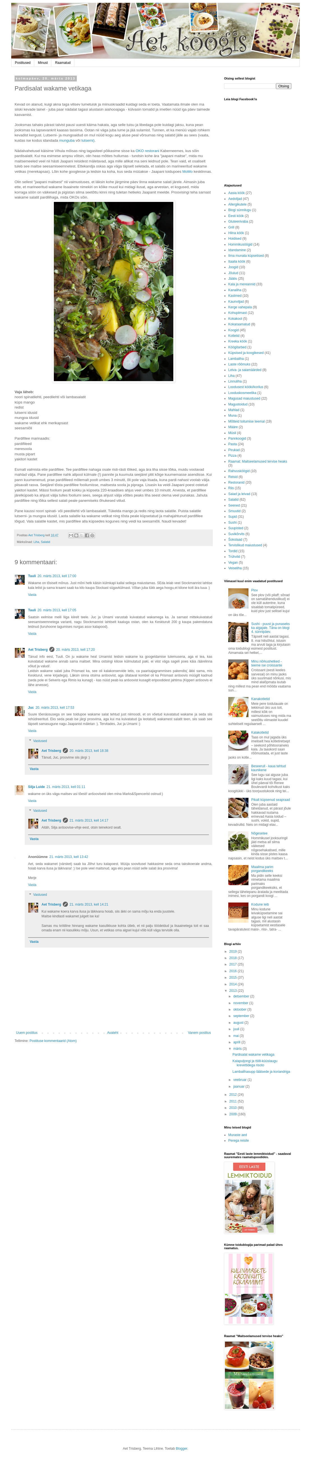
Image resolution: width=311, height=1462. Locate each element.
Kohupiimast (237, 313)
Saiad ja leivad (239, 494)
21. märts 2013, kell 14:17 (89, 820)
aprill (237, 1042)
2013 (233, 991)
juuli (236, 1029)
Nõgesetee (259, 833)
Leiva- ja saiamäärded (244, 370)
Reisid (233, 477)
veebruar (240, 1080)
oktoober (240, 1009)
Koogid (233, 330)
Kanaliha (234, 290)
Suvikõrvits (236, 534)
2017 (233, 964)
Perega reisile (238, 1140)
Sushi (232, 522)
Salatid (45, 542)
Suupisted (235, 528)
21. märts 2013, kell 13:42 (68, 857)
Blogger (181, 1449)
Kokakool (235, 319)
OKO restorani (147, 151)
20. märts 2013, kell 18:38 (89, 751)
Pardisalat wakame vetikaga (253, 1055)
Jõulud (233, 273)
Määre (233, 427)
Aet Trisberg (38, 650)
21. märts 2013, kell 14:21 (89, 904)
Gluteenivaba (238, 221)
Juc (31, 708)
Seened (234, 505)
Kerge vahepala (240, 307)
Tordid (233, 551)
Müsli (232, 433)
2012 (233, 1095)
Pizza (232, 456)
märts (238, 1049)
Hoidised (234, 239)
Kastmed (234, 296)
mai (236, 1036)
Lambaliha (236, 359)
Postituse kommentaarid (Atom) (53, 1041)
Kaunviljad (236, 302)
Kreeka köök (237, 341)
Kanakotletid (260, 699)
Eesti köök (236, 216)
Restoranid (236, 482)
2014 (233, 984)
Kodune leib (260, 904)
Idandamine (237, 250)
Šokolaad (235, 540)
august (238, 1023)
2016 (233, 971)
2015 (233, 978)
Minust (43, 63)
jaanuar (239, 1086)
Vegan (233, 563)
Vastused (40, 741)
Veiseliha (235, 568)
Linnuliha (235, 381)
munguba (67, 140)
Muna (232, 416)
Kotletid (233, 336)
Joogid (233, 267)
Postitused (23, 63)
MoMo (187, 171)
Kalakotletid (260, 733)
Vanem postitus (199, 1033)
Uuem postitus (27, 1033)
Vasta (32, 595)
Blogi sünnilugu (239, 210)
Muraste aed (237, 1135)
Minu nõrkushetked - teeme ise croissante (266, 663)
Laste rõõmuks (239, 364)
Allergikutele (237, 204)
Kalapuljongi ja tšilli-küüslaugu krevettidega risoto (254, 1063)
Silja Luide (36, 787)
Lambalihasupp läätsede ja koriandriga (261, 1072)
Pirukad (234, 450)
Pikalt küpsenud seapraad (270, 800)
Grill (231, 227)
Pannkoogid (237, 438)
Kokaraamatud (239, 324)
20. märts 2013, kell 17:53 (55, 708)
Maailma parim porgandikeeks (262, 869)
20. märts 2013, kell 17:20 (75, 650)
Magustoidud (238, 404)
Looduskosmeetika (242, 393)
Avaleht (112, 1033)
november (241, 1003)
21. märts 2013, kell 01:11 (66, 787)
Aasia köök (236, 193)
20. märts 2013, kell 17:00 (57, 576)
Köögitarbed (237, 347)
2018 (233, 958)
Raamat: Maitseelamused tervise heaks (257, 461)
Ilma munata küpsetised (246, 256)
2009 (233, 1114)
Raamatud (62, 63)
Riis (231, 488)
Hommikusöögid (240, 244)
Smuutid (234, 511)
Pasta (232, 444)
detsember (241, 996)
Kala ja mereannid (241, 284)
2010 (233, 1108)
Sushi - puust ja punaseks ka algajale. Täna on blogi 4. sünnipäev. (270, 628)
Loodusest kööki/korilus (245, 387)
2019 (233, 951)
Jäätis (232, 279)
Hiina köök (236, 233)
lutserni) (88, 140)
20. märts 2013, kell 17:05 (57, 610)
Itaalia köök (236, 262)
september (241, 1016)
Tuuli (32, 576)
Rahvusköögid (239, 471)
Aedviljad (235, 199)
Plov (254, 590)
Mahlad (233, 410)
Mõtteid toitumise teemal (246, 421)
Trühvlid (234, 557)
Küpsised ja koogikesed (246, 353)
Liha (36, 542)
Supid (232, 517)
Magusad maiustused (244, 398)
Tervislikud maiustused (245, 545)
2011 (233, 1101)
